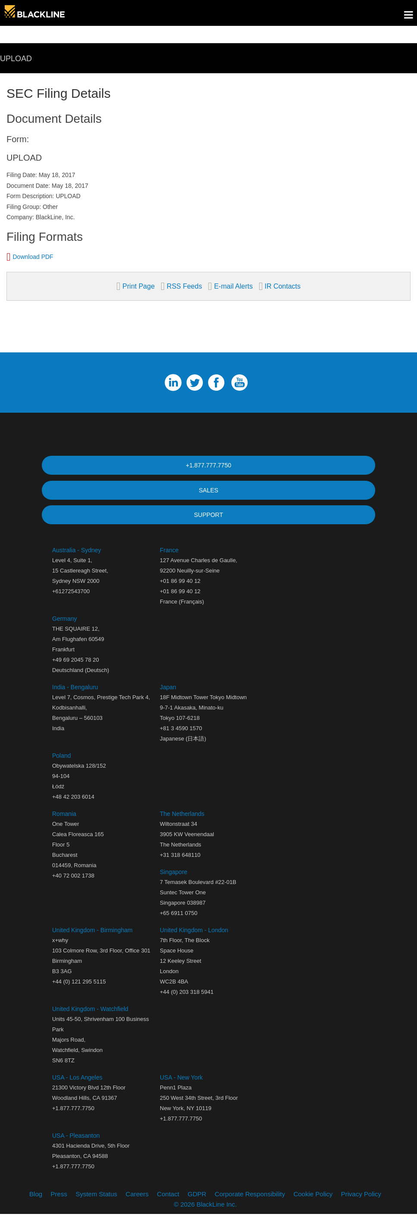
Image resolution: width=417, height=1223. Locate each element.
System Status (96, 1202)
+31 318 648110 (180, 863)
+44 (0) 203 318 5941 (187, 1000)
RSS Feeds (184, 286)
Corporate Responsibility (250, 1202)
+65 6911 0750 (178, 921)
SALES (208, 492)
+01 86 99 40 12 (180, 600)
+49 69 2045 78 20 (75, 668)
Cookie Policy (313, 1202)
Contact (168, 1202)
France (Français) (182, 610)
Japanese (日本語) (183, 747)
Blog (35, 1202)
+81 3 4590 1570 (181, 737)
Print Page (138, 286)
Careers (137, 1202)
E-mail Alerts (233, 286)
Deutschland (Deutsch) (80, 678)
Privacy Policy (361, 1202)
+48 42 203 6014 (73, 805)
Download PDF (33, 256)
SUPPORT (208, 520)
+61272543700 (71, 600)
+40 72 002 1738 (73, 884)
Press (59, 1202)
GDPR (197, 1202)
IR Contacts (282, 286)
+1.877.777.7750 (208, 465)
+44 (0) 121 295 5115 (79, 990)
